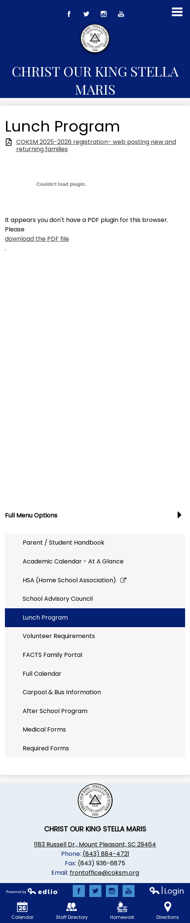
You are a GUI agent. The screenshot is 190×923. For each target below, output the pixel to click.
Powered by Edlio (32, 891)
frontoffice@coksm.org (104, 872)
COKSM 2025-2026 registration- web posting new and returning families (96, 145)
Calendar (22, 911)
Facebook (69, 15)
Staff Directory (72, 911)
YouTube (121, 15)
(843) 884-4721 (106, 854)
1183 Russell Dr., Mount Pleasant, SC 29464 (95, 844)
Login (166, 891)
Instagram (104, 15)
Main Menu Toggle (177, 12)
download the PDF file (37, 238)
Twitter (86, 15)
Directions (167, 911)
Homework (122, 911)
